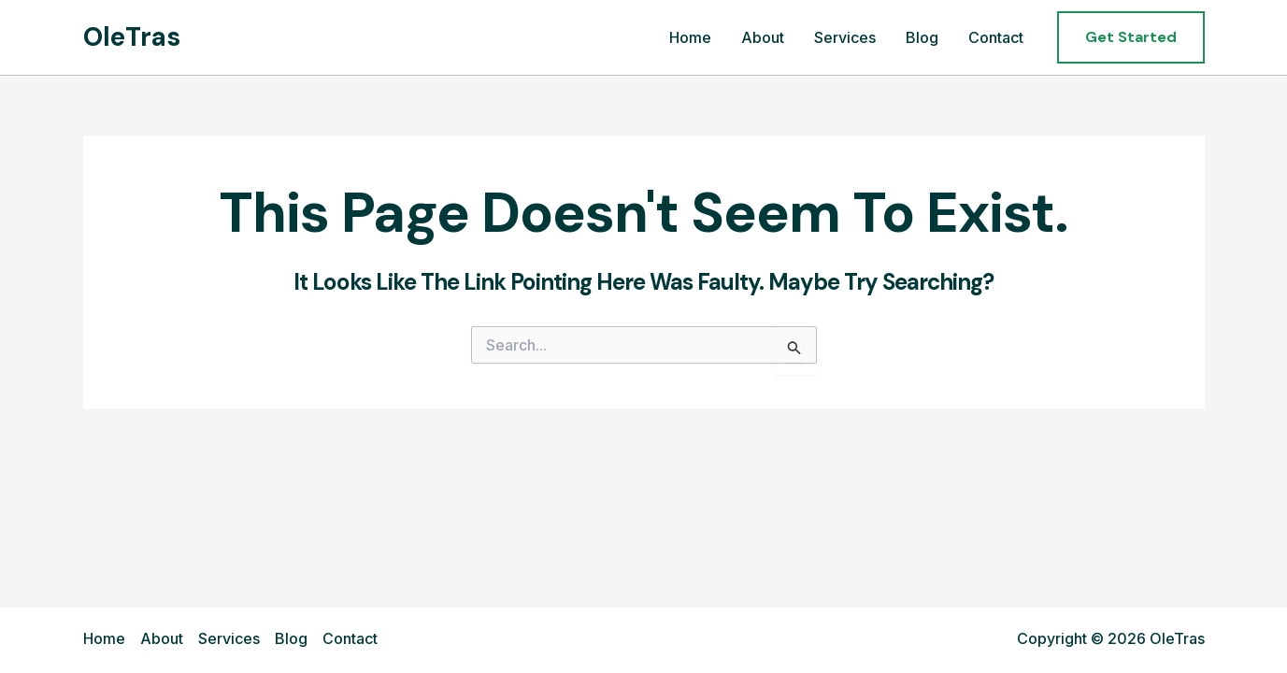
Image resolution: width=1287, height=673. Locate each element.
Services (845, 37)
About (762, 37)
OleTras (131, 37)
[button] (1131, 37)
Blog (922, 37)
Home (690, 37)
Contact (995, 37)
